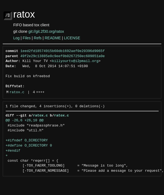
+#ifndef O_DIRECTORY (27, 140)
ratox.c (16, 92)
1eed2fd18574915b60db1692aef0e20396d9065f (62, 51)
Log (16, 38)
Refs (38, 38)
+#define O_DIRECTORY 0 (29, 145)
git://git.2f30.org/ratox (46, 31)
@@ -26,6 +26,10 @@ (25, 120)
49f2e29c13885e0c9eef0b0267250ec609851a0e (62, 56)
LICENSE (72, 38)
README (53, 38)
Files (27, 38)
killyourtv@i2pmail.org (75, 61)
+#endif (13, 150)
